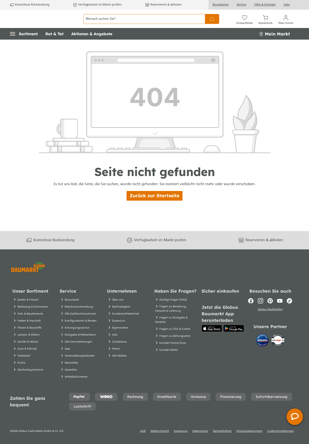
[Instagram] (260, 300)
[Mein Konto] (285, 24)
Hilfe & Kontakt (265, 4)
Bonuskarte (221, 4)
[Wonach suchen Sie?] (144, 24)
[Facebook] (251, 300)
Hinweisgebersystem (249, 431)
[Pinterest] (270, 300)
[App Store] (212, 328)
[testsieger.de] (278, 341)
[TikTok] (289, 300)
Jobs (286, 4)
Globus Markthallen (270, 310)
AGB (143, 431)
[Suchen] (212, 24)
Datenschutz (200, 431)
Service (241, 4)
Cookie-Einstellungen (280, 431)
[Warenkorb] (265, 24)
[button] (24, 44)
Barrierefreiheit (222, 431)
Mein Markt (274, 44)
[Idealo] (263, 341)
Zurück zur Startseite (154, 206)
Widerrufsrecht (159, 431)
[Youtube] (280, 300)
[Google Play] (233, 328)
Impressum (181, 431)
